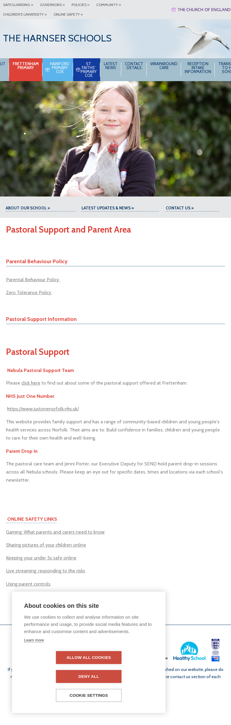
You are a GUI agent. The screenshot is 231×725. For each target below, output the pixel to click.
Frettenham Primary (37, 65)
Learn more (34, 659)
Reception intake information (209, 67)
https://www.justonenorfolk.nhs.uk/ (43, 409)
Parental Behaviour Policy (33, 279)
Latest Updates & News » (108, 208)
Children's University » (25, 14)
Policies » (80, 4)
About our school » (28, 208)
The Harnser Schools (57, 38)
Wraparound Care (175, 65)
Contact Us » (180, 208)
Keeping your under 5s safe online (41, 558)
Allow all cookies (54, 676)
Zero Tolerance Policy (29, 292)
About (10, 63)
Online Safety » (68, 14)
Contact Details (146, 65)
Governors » (52, 4)
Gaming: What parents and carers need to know (55, 532)
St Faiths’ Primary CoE (100, 69)
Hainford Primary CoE (71, 67)
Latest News (122, 65)
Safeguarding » (18, 4)
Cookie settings (88, 695)
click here (30, 383)
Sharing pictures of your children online (46, 545)
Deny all (123, 676)
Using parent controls (28, 584)
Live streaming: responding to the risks (45, 571)
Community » (108, 4)
